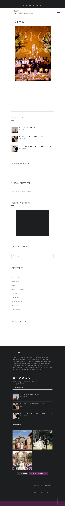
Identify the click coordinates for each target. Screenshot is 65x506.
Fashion (13, 285)
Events (13, 281)
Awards (13, 277)
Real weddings (16, 289)
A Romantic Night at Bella (30, 127)
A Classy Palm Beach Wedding (31, 136)
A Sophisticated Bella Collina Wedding (35, 146)
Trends (13, 297)
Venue (13, 305)
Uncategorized (16, 301)
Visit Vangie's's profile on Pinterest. (22, 191)
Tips (12, 293)
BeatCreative (47, 485)
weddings (14, 309)
